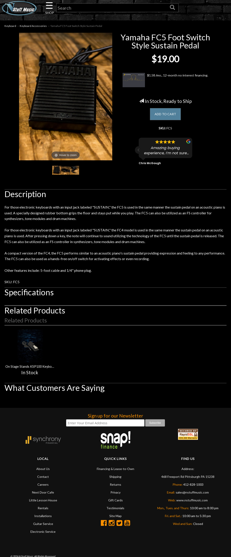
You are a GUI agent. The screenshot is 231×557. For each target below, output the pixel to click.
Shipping (115, 478)
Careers (43, 486)
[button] (138, 152)
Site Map (115, 517)
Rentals (43, 509)
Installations (43, 517)
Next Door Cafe (43, 494)
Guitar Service (43, 525)
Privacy (115, 494)
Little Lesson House (43, 501)
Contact (43, 478)
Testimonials (115, 509)
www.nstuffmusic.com (192, 501)
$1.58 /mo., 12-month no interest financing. (165, 81)
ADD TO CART (165, 116)
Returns (115, 486)
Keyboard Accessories (33, 27)
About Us (43, 470)
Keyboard (10, 27)
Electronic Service (43, 533)
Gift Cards (115, 501)
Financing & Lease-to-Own (115, 470)
